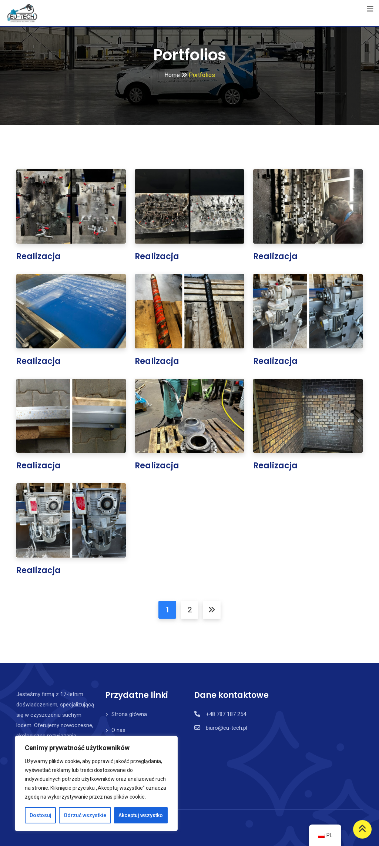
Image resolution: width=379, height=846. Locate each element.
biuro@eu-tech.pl (226, 728)
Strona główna (129, 714)
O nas (118, 730)
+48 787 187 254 (226, 714)
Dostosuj (40, 815)
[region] (96, 783)
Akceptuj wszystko (140, 815)
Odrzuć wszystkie (85, 815)
